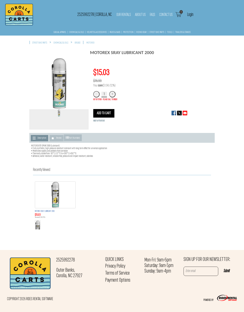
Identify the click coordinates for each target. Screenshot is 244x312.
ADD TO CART (104, 113)
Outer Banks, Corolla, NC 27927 (69, 273)
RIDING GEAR (141, 32)
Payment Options (117, 280)
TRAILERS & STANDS (183, 32)
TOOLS (169, 32)
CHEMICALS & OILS (76, 32)
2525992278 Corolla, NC (94, 14)
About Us (140, 15)
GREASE (77, 42)
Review (59, 138)
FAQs (152, 15)
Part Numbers (73, 137)
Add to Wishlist (99, 120)
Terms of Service (117, 273)
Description (41, 138)
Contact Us (166, 15)
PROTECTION (128, 32)
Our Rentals (123, 15)
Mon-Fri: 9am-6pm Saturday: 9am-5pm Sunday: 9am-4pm (158, 266)
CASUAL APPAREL (59, 32)
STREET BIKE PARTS (156, 32)
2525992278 (65, 260)
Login (190, 14)
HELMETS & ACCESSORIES (97, 32)
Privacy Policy (115, 266)
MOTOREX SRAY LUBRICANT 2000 (45, 211)
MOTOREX (90, 42)
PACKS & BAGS (115, 32)
